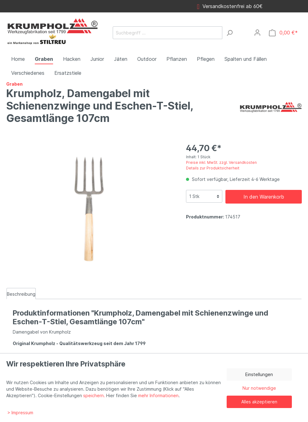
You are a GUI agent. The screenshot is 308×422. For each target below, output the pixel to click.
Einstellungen (259, 374)
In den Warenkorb (263, 197)
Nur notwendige (259, 388)
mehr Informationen (158, 395)
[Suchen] (229, 32)
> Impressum (20, 412)
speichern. (94, 395)
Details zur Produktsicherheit (212, 168)
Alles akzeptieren (259, 401)
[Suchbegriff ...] (167, 32)
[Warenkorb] (283, 32)
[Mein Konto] (257, 32)
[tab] (21, 293)
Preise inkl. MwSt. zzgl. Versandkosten (221, 162)
